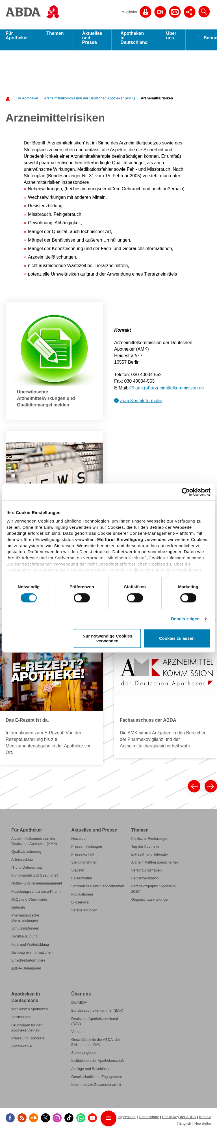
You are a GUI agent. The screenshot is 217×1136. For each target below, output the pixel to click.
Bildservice (80, 906)
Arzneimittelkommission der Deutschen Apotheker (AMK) (89, 102)
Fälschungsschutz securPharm (36, 895)
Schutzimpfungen (25, 932)
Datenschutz (149, 1121)
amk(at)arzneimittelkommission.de (169, 391)
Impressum (127, 1121)
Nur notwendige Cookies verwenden (107, 638)
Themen (55, 37)
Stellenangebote (84, 1056)
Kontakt (205, 1121)
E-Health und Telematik (149, 858)
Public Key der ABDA (179, 1121)
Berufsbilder (21, 1021)
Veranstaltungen (84, 914)
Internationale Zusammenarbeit (96, 1088)
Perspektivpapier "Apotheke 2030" (153, 892)
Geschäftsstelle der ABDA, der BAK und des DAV (95, 1046)
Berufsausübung (24, 940)
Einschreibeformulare (28, 964)
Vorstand (78, 1035)
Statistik (77, 874)
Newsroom (79, 842)
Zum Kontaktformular (141, 404)
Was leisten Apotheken (29, 1013)
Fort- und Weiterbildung (30, 948)
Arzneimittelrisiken (157, 102)
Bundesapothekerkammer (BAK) (97, 1014)
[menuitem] (25, 102)
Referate (18, 911)
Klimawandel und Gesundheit (34, 879)
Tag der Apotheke (145, 850)
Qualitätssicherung (26, 855)
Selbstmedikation (145, 882)
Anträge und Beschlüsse (90, 1072)
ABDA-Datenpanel (26, 972)
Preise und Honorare (28, 1042)
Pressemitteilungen (86, 850)
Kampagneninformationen (32, 956)
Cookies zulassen (177, 638)
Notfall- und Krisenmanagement (36, 887)
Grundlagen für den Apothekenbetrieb (26, 1031)
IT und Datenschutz (26, 871)
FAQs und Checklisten (29, 903)
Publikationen (82, 898)
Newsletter (202, 1127)
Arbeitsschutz (22, 863)
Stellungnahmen (84, 866)
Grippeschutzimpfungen (150, 903)
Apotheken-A (21, 1050)
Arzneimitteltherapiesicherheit (154, 866)
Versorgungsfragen (146, 874)
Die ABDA (79, 1006)
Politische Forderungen (149, 842)
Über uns (171, 39)
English (185, 1127)
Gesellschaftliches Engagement (96, 1080)
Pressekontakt (82, 858)
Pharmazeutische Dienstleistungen (25, 921)
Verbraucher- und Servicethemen (97, 890)
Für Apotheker (17, 39)
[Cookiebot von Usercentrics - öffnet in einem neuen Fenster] (186, 492)
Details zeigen (185, 618)
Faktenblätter (81, 882)
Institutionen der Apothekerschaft (97, 1064)
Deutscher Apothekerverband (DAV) (94, 1025)
